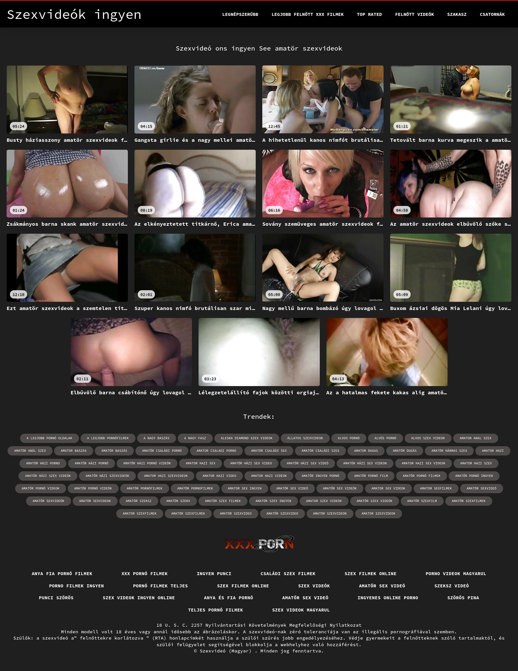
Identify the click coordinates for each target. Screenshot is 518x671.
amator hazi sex (200, 463)
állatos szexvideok (305, 438)
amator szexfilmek (140, 513)
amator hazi (493, 451)
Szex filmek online (371, 573)
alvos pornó (349, 438)
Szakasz (457, 14)
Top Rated (369, 14)
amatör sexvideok (95, 501)
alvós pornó (385, 438)
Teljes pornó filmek (215, 610)
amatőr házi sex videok (365, 463)
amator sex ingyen (245, 488)
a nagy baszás (156, 438)
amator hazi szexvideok (166, 476)
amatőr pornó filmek (421, 476)
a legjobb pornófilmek (108, 438)
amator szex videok (324, 501)
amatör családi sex (269, 451)
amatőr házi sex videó (307, 463)
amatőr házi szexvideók (107, 476)
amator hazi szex (476, 463)
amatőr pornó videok (40, 488)
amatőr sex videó (292, 488)
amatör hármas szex (449, 451)
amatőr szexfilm (422, 501)
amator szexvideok (378, 513)
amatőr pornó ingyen (474, 476)
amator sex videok (388, 488)
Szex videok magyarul (301, 610)
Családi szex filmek (288, 573)
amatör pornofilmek (195, 488)
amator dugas (366, 451)
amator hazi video (219, 476)
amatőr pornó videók (93, 488)
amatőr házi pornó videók (147, 463)
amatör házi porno (43, 463)
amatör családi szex (320, 451)
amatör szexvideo (236, 513)
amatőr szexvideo (282, 513)
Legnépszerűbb (240, 14)
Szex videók (314, 586)
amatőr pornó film (371, 476)
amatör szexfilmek (188, 513)
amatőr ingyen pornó (320, 476)
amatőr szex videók (374, 501)
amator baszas (74, 451)
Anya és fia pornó (228, 598)
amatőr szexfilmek (469, 501)
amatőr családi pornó (162, 451)
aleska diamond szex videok (247, 438)
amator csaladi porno (216, 451)
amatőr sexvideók (48, 501)
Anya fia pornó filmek (62, 573)
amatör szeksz (139, 501)
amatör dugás (405, 451)
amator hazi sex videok (423, 463)
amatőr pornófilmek (145, 488)
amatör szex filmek (223, 501)
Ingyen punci (214, 573)
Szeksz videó (451, 586)
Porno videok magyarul (456, 573)
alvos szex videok (428, 438)
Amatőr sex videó (382, 586)
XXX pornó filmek (145, 573)
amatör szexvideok (330, 513)
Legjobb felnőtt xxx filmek (308, 14)
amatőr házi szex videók (48, 476)
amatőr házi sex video (251, 463)
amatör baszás (114, 451)
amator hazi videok (269, 476)
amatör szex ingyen (273, 501)
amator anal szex (476, 438)
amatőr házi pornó (91, 463)
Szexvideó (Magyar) (227, 651)
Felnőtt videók (414, 14)
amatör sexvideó (482, 488)
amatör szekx (178, 501)
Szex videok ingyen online (139, 598)
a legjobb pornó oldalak (49, 438)
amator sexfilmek (436, 488)
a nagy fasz (195, 438)
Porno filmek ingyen (76, 586)
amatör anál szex (30, 451)
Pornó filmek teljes (160, 586)
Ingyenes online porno (387, 598)
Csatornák (492, 14)
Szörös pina (463, 598)
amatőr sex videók (340, 488)
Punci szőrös (56, 598)
